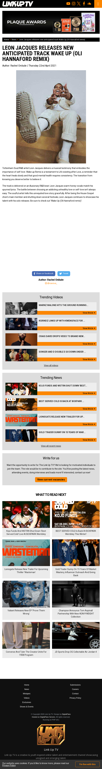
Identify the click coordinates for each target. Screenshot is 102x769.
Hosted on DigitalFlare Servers (43, 717)
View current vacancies (51, 479)
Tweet (63, 273)
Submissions (75, 685)
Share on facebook (43, 273)
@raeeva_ (51, 283)
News (14, 40)
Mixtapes (26, 694)
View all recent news (51, 446)
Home (6, 40)
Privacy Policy (75, 698)
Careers (75, 689)
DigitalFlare (66, 714)
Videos (26, 698)
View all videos (51, 365)
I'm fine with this (87, 764)
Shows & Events (26, 707)
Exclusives (26, 702)
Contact (75, 694)
